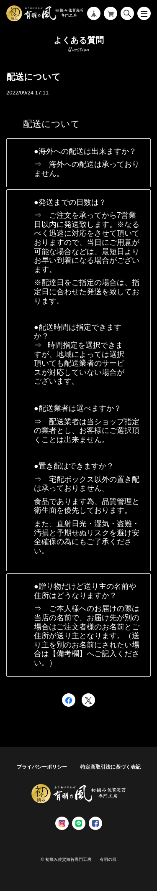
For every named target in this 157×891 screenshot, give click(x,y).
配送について (33, 76)
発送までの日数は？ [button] (72, 202)
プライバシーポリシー (42, 767)
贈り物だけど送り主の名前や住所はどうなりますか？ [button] (85, 591)
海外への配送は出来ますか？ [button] (87, 151)
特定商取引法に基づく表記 (110, 767)
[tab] (78, 163)
